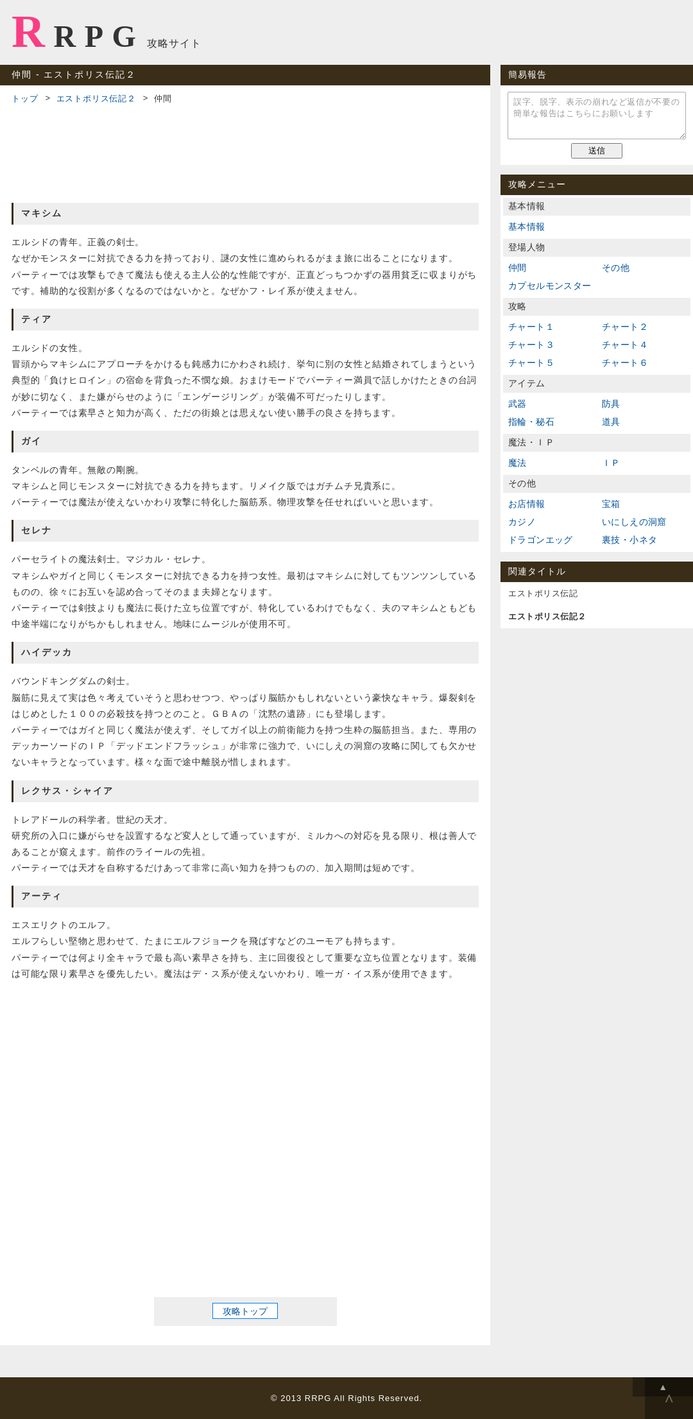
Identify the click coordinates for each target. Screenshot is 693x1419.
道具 (611, 422)
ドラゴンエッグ (540, 540)
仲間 (517, 267)
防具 (611, 404)
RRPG (78, 31)
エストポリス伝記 (543, 593)
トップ (25, 98)
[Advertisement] (245, 151)
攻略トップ (245, 1311)
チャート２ (625, 327)
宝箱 (611, 504)
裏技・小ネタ (629, 540)
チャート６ (625, 362)
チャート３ (531, 345)
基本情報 (526, 226)
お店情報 (526, 504)
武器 (517, 404)
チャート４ (625, 345)
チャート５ (531, 362)
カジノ (522, 522)
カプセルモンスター (550, 285)
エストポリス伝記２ (96, 98)
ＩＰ (611, 463)
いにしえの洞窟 (634, 522)
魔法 (517, 463)
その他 (615, 267)
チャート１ (531, 327)
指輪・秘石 (531, 422)
